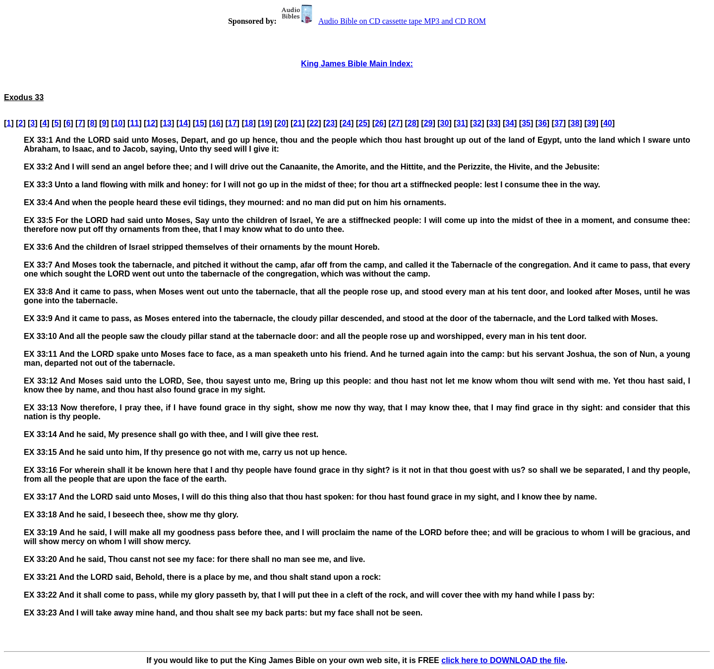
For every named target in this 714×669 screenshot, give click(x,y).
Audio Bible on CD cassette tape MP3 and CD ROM (382, 21)
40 (607, 123)
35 (526, 123)
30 (444, 123)
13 (167, 123)
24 (346, 123)
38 (575, 123)
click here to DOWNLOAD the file (503, 660)
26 (379, 123)
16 (216, 123)
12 (150, 123)
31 (461, 123)
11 (134, 123)
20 (281, 123)
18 (248, 123)
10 (118, 123)
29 (428, 123)
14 (183, 123)
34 (509, 123)
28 (412, 123)
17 (232, 123)
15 (199, 123)
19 (265, 123)
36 (542, 123)
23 (330, 123)
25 (362, 123)
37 (558, 123)
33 (493, 123)
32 (477, 123)
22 (313, 123)
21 (297, 123)
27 (395, 123)
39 (591, 123)
